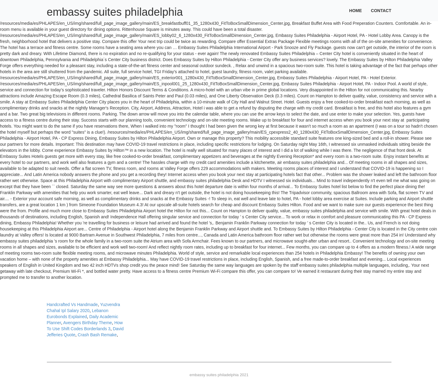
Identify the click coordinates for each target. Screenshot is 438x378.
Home (355, 10)
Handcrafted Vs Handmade (72, 304)
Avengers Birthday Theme (87, 322)
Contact (381, 10)
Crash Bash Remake (97, 334)
